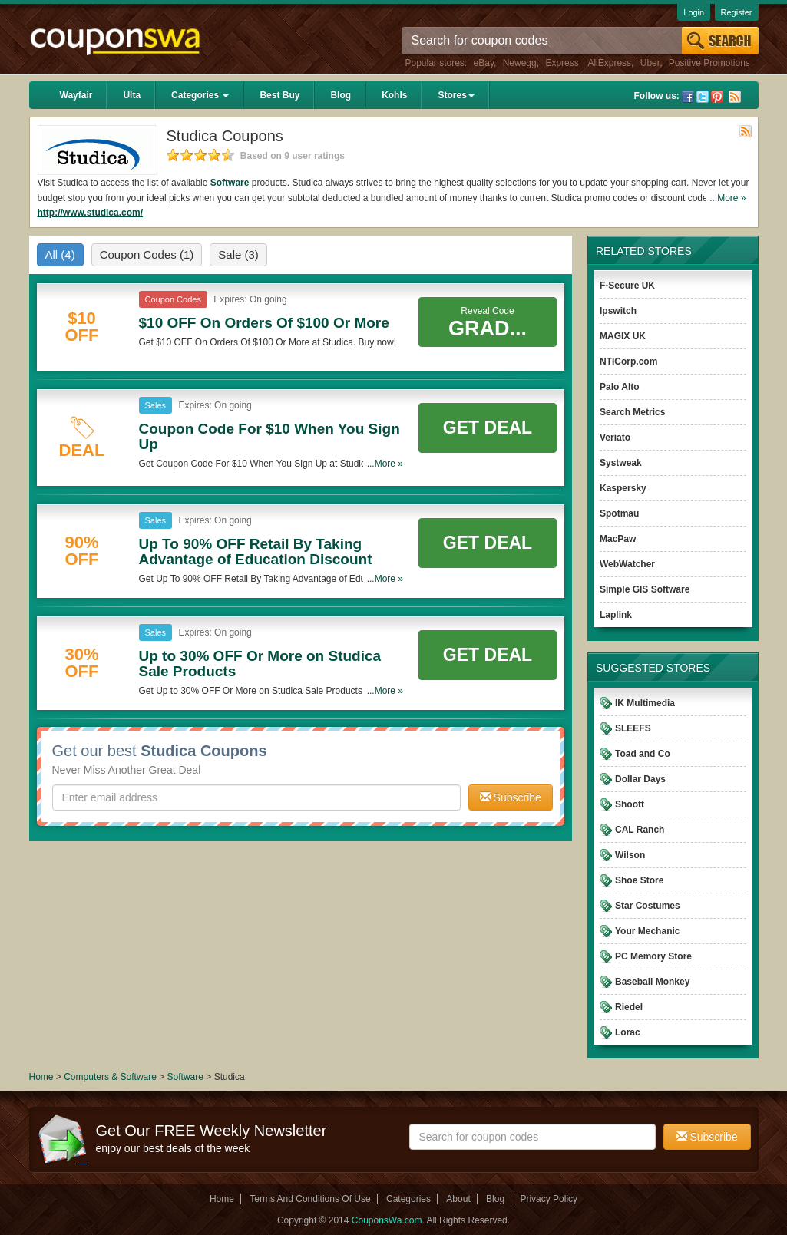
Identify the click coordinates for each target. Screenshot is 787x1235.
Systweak (621, 462)
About (458, 1199)
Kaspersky (623, 488)
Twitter (702, 97)
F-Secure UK (627, 285)
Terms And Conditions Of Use (310, 1199)
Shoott (629, 804)
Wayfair (76, 95)
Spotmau (619, 513)
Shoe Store (639, 880)
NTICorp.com (628, 361)
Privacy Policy (548, 1199)
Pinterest (717, 97)
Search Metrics (632, 412)
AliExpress (609, 63)
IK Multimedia (645, 703)
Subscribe (510, 797)
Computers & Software (111, 1077)
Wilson (630, 855)
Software (230, 182)
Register (736, 12)
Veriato (615, 437)
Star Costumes (647, 905)
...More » (727, 198)
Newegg (520, 63)
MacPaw (618, 538)
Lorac (627, 1032)
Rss (735, 97)
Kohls (394, 95)
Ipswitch (618, 310)
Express (561, 63)
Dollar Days (640, 779)
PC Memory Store (653, 956)
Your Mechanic (647, 931)
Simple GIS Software (644, 589)
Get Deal (487, 428)
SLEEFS (633, 728)
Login (693, 12)
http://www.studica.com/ (91, 212)
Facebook (688, 97)
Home (41, 1077)
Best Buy (279, 95)
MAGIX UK (623, 336)
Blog (340, 95)
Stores (456, 95)
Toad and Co (642, 753)
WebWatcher (627, 564)
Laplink (616, 614)
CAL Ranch (639, 829)
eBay (484, 63)
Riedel (629, 1007)
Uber (650, 63)
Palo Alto (620, 386)
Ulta (132, 95)
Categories (200, 95)
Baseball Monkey (652, 981)
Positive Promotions (709, 63)
